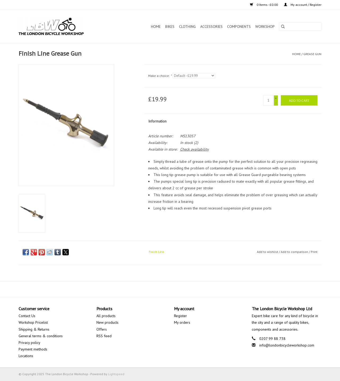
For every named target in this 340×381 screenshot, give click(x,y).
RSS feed (104, 336)
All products (106, 315)
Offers (101, 329)
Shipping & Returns (34, 329)
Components (239, 26)
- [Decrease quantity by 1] (276, 103)
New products (107, 322)
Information (157, 121)
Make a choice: (160, 76)
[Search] (300, 26)
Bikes (170, 26)
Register (180, 315)
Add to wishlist (268, 252)
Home (156, 26)
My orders (182, 322)
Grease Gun (312, 54)
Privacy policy (29, 342)
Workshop (265, 26)
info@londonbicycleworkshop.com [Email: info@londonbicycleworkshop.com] (286, 345)
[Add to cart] (299, 100)
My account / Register (302, 5)
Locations (26, 355)
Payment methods (33, 349)
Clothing (187, 26)
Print (314, 252)
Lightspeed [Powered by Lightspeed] (116, 374)
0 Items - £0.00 (264, 5)
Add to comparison (295, 252)
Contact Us (27, 315)
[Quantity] (268, 100)
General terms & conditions (41, 336)
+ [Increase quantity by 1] (276, 98)
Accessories (211, 26)
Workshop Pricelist (33, 322)
